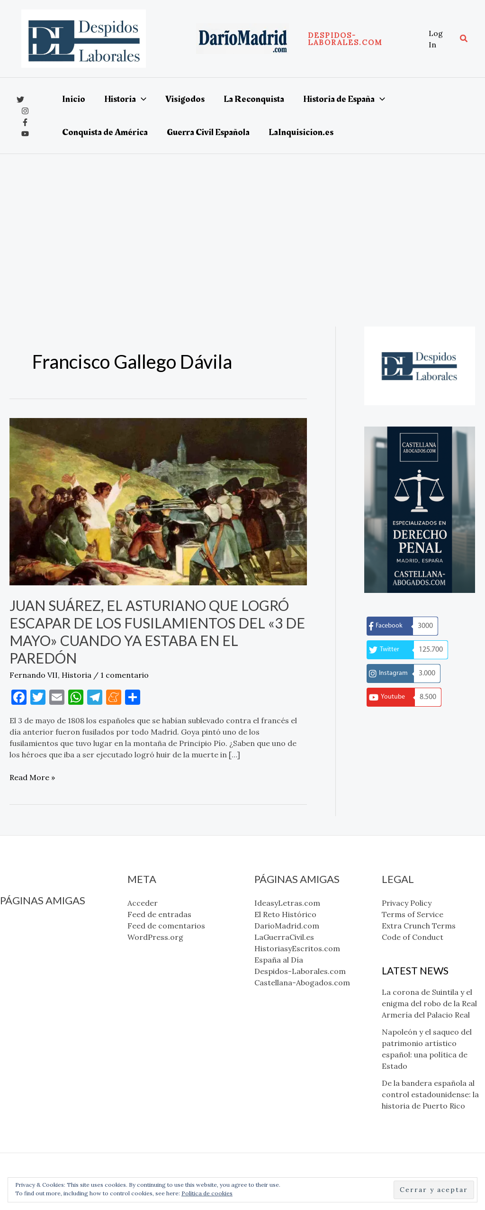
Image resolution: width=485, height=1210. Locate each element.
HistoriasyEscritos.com (43, 969)
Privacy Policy (406, 903)
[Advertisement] (242, 225)
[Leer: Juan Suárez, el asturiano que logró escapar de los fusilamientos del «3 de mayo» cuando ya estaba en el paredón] (158, 501)
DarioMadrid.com (32, 947)
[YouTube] (25, 133)
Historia (76, 675)
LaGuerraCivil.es (30, 958)
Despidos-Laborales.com (45, 992)
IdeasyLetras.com (33, 924)
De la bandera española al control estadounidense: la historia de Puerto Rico (430, 1094)
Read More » (32, 777)
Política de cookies (207, 1193)
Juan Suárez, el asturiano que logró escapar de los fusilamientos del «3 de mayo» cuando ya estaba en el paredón (157, 631)
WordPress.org (155, 937)
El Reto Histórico (31, 935)
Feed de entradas (159, 914)
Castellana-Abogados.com (48, 1004)
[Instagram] (25, 111)
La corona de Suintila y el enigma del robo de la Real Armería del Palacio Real (429, 1003)
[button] (363, 39)
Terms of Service (412, 914)
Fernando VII (33, 675)
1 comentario (124, 675)
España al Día (24, 981)
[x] (20, 99)
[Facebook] (25, 122)
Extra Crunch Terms (419, 925)
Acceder (142, 903)
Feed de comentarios (166, 925)
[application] (141, 99)
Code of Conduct (412, 937)
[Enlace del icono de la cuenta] (439, 38)
